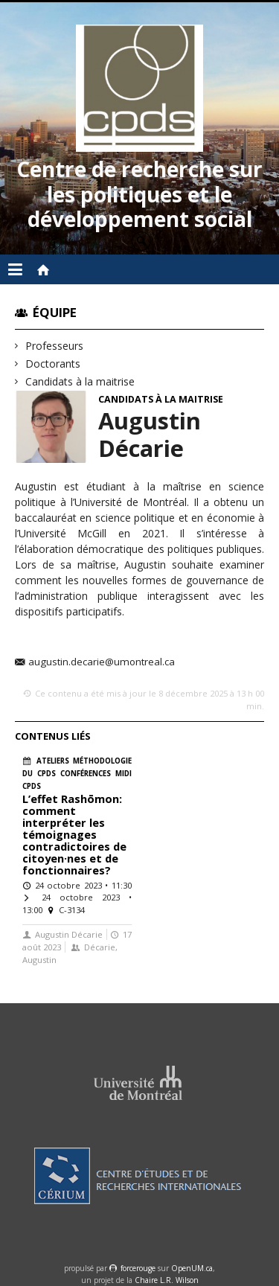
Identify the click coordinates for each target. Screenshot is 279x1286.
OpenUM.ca (192, 1268)
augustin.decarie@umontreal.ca (101, 662)
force (138, 1268)
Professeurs (54, 346)
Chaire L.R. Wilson (167, 1280)
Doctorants (53, 363)
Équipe (55, 312)
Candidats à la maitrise (80, 381)
